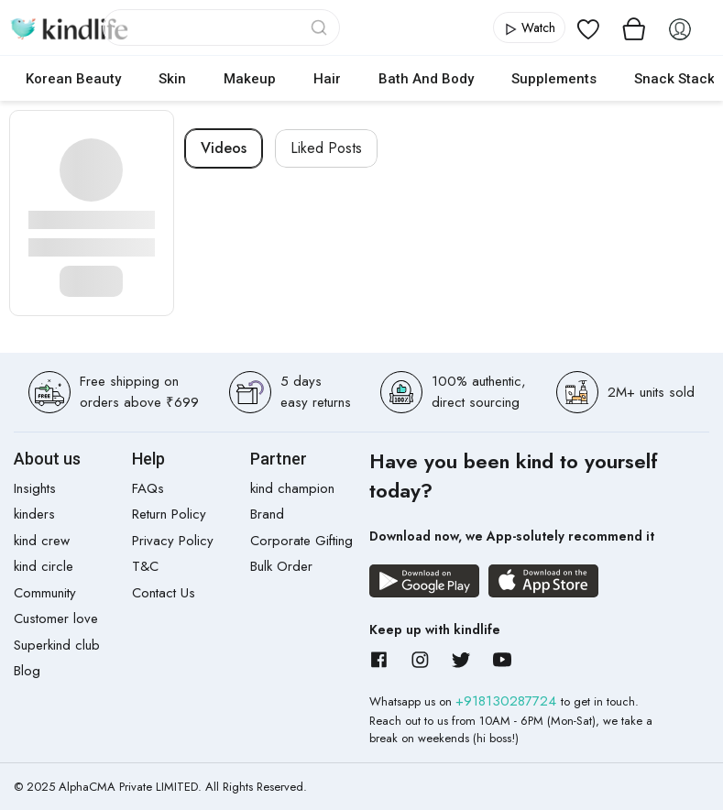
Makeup (250, 79)
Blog (27, 671)
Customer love (56, 618)
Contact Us (163, 593)
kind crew (42, 541)
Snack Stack (674, 79)
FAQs (148, 488)
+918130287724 (508, 701)
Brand (267, 514)
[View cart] (634, 27)
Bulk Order (281, 566)
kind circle (43, 566)
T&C (145, 566)
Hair (327, 79)
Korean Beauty (73, 79)
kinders (34, 514)
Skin (172, 79)
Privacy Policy (173, 541)
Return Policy (169, 514)
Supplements (554, 79)
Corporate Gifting (301, 541)
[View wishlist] (588, 27)
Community (45, 593)
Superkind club (57, 645)
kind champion (292, 488)
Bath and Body (426, 79)
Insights (35, 488)
